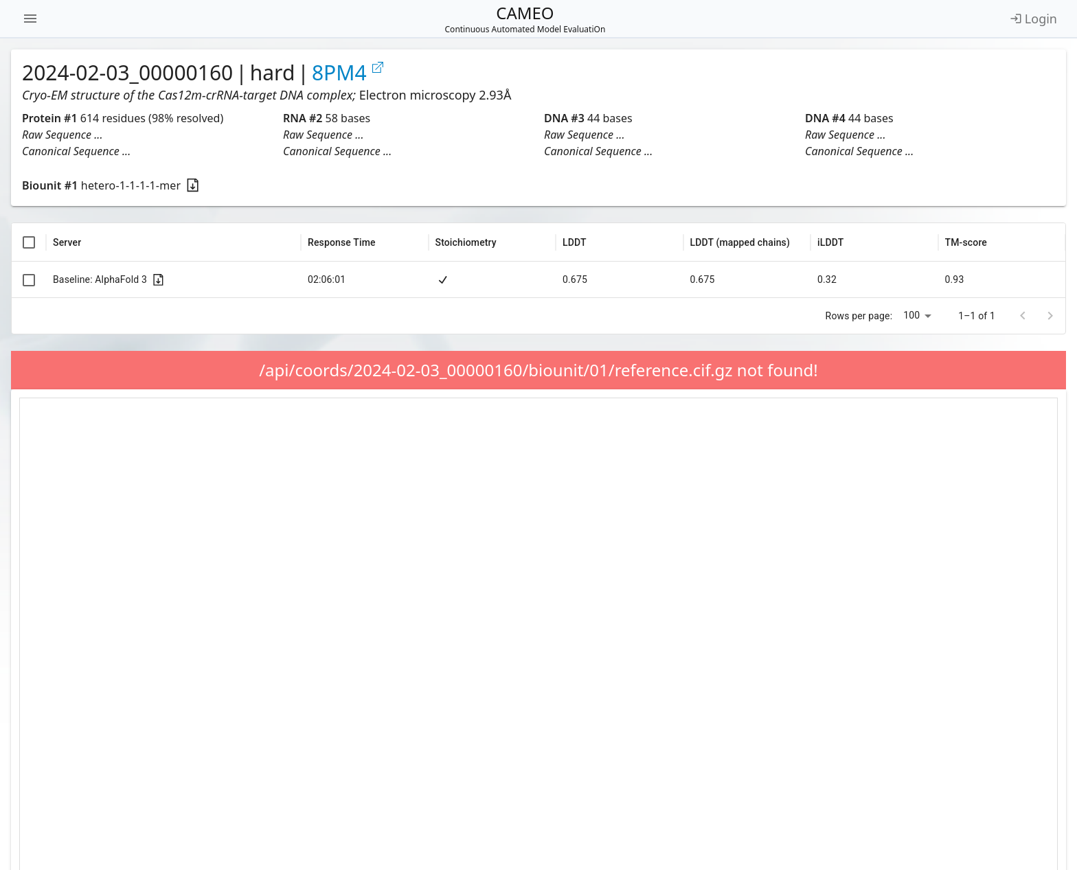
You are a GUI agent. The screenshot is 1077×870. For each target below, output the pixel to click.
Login (1033, 18)
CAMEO (525, 18)
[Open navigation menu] (30, 18)
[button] (147, 134)
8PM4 (348, 72)
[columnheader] (29, 242)
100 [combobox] (911, 315)
